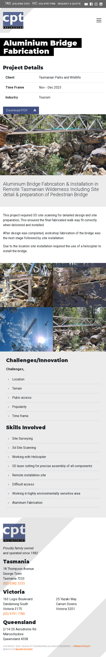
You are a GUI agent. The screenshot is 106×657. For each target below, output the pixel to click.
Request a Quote (69, 3)
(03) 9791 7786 (47, 3)
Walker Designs (24, 649)
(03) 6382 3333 (21, 3)
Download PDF (21, 110)
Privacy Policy (82, 646)
